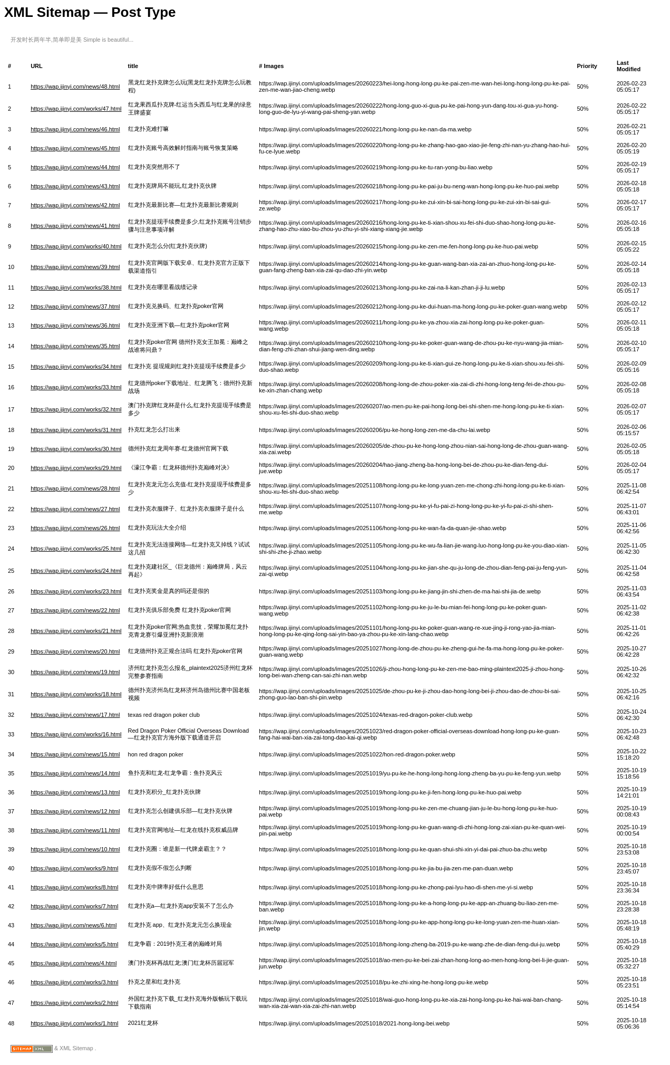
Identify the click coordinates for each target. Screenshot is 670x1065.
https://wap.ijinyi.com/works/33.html (76, 387)
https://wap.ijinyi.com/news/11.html (75, 830)
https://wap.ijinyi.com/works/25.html (76, 548)
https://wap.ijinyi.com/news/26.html (75, 528)
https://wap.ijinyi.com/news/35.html (75, 346)
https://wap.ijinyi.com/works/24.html (76, 571)
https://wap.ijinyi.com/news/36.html (75, 325)
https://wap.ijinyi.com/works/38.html (76, 287)
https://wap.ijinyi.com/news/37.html (75, 306)
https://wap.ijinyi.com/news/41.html (75, 226)
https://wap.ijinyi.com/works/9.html (74, 868)
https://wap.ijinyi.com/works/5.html (74, 944)
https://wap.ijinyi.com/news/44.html (75, 167)
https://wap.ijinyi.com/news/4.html (73, 963)
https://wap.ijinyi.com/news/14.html (75, 773)
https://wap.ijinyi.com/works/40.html (76, 246)
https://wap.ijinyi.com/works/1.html (74, 1023)
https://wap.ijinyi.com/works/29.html (76, 468)
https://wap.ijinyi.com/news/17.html (75, 715)
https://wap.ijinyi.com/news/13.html (75, 792)
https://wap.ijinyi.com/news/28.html (75, 488)
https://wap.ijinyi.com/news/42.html (75, 205)
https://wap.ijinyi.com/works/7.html (74, 906)
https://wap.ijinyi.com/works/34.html (76, 366)
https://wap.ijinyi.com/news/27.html (75, 509)
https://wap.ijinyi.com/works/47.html (76, 108)
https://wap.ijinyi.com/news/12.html (75, 811)
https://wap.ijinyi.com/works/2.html (74, 1003)
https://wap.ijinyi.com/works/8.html (74, 887)
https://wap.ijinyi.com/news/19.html (75, 672)
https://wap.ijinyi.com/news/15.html (75, 754)
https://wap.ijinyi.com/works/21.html (76, 631)
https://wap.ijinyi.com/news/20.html (75, 651)
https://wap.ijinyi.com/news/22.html (75, 610)
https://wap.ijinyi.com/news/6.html (73, 925)
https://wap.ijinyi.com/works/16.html (76, 734)
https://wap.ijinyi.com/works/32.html (76, 409)
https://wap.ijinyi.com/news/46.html (75, 129)
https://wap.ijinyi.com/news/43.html (75, 186)
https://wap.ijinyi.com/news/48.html (75, 86)
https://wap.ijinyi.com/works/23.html (76, 591)
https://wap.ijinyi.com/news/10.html (75, 849)
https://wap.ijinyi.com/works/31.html (76, 430)
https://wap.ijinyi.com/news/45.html (75, 148)
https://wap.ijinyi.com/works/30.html (76, 449)
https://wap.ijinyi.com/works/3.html (74, 982)
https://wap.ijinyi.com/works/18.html (76, 694)
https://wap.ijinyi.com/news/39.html (75, 267)
